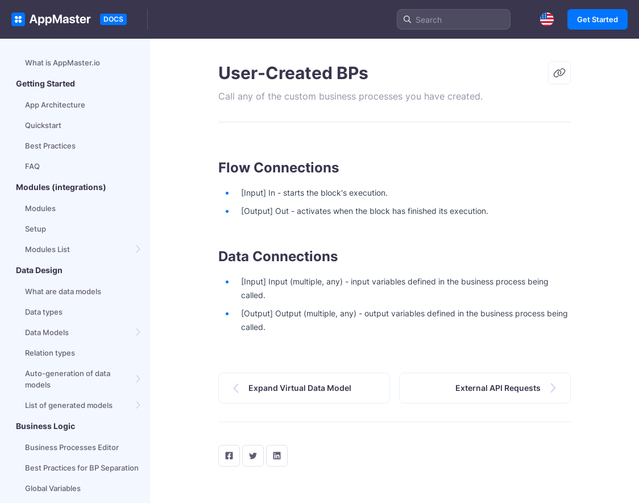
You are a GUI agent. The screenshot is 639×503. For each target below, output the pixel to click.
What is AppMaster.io (62, 62)
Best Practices (50, 145)
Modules (40, 208)
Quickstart (43, 125)
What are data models (63, 291)
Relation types (50, 352)
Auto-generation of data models (67, 379)
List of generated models (69, 405)
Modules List (47, 249)
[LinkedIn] (277, 456)
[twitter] (253, 456)
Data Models (47, 332)
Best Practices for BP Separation (82, 467)
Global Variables (53, 488)
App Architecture (55, 104)
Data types (44, 311)
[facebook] (229, 456)
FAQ (32, 166)
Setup (35, 228)
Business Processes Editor (72, 447)
